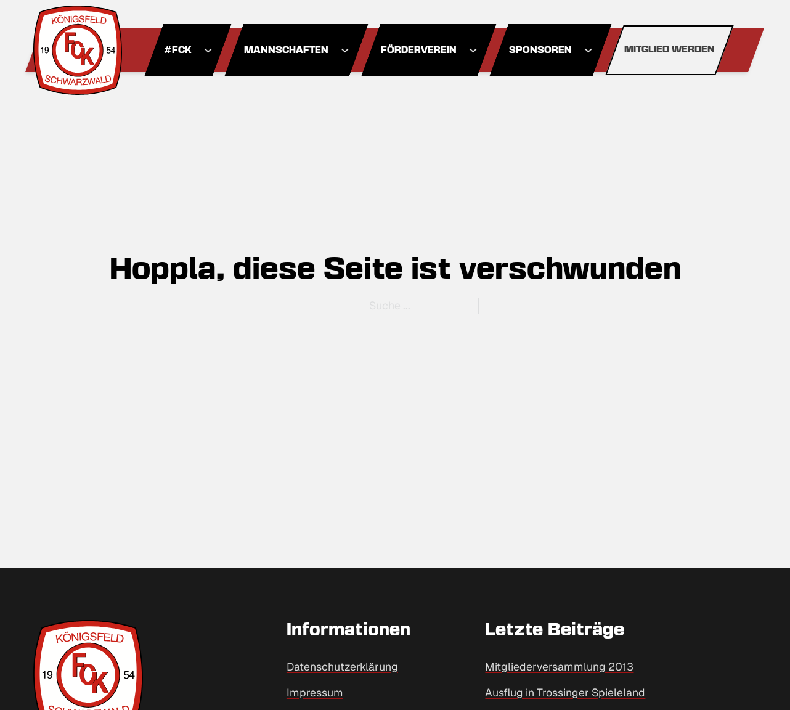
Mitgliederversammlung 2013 (559, 666)
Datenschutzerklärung (342, 666)
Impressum (315, 692)
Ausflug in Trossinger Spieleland (565, 692)
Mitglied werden (669, 50)
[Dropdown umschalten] (208, 50)
